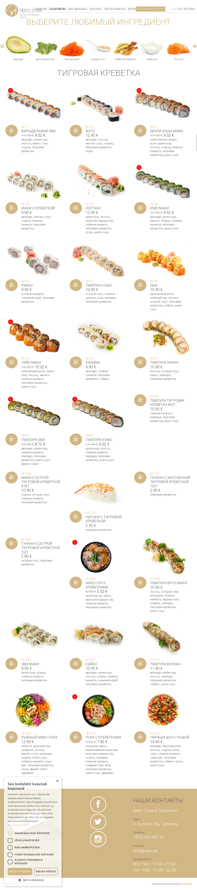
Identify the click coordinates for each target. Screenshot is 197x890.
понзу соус (39, 757)
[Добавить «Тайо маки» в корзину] (11, 362)
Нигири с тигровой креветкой (104, 519)
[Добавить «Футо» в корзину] (76, 131)
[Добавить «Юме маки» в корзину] (140, 208)
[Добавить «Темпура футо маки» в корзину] (140, 583)
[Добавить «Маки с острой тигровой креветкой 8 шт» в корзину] (11, 477)
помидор (102, 757)
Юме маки (159, 208)
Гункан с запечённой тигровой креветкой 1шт (170, 482)
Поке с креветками (103, 737)
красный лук (41, 746)
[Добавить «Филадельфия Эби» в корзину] (11, 131)
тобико (169, 305)
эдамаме (27, 773)
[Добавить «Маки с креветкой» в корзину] (11, 208)
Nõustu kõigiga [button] (20, 871)
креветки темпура (125, 59)
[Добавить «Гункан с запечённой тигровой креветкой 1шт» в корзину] (140, 477)
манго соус (40, 143)
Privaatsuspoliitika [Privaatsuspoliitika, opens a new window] (18, 825)
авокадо (18, 59)
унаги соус (171, 155)
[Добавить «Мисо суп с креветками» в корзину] (76, 583)
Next (195, 46)
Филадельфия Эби (38, 131)
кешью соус (98, 59)
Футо (90, 131)
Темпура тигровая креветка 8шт (167, 402)
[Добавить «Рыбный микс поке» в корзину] (11, 737)
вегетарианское (45, 59)
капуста (26, 746)
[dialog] (33, 831)
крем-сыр (152, 59)
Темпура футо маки (168, 583)
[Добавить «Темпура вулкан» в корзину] (140, 664)
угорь (89, 151)
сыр (100, 297)
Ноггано (93, 208)
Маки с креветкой (38, 208)
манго (103, 746)
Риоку (27, 285)
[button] (33, 880)
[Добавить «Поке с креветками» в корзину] (76, 737)
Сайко (91, 664)
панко (154, 375)
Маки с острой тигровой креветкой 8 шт (40, 482)
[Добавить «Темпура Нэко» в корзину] (76, 285)
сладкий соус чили (98, 765)
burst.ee (187, 883)
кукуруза (27, 750)
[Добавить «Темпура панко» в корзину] (140, 362)
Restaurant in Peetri (151, 9)
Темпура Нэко (99, 285)
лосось (178, 59)
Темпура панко (164, 362)
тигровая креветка (98, 147)
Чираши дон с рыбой (169, 737)
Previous (2, 46)
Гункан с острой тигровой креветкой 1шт (40, 547)
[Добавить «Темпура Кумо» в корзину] (76, 439)
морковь (46, 753)
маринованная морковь (102, 750)
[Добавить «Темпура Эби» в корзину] (11, 439)
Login (174, 9)
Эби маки (30, 664)
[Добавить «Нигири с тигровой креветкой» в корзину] (76, 517)
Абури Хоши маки (166, 131)
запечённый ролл (162, 294)
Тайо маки (31, 362)
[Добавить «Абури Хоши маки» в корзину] (140, 131)
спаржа (155, 603)
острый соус (94, 294)
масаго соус (94, 143)
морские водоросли (99, 220)
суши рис (156, 757)
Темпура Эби (33, 440)
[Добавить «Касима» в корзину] (76, 362)
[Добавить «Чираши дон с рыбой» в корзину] (140, 737)
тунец (25, 769)
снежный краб (31, 297)
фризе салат (29, 464)
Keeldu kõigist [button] (46, 871)
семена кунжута (97, 224)
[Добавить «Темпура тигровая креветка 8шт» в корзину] (140, 400)
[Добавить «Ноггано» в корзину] (76, 208)
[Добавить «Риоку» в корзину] (11, 285)
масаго (155, 220)
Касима (93, 362)
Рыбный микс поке (39, 737)
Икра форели (72, 59)
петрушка (156, 595)
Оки (153, 285)
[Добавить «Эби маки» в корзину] (11, 664)
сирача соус (170, 599)
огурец (26, 147)
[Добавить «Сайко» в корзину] (76, 664)
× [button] (57, 781)
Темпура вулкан (165, 664)
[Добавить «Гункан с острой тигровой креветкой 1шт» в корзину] (11, 543)
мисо (107, 595)
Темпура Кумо (99, 440)
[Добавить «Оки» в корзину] (140, 285)
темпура (110, 297)
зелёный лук (158, 297)
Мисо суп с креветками (97, 585)
